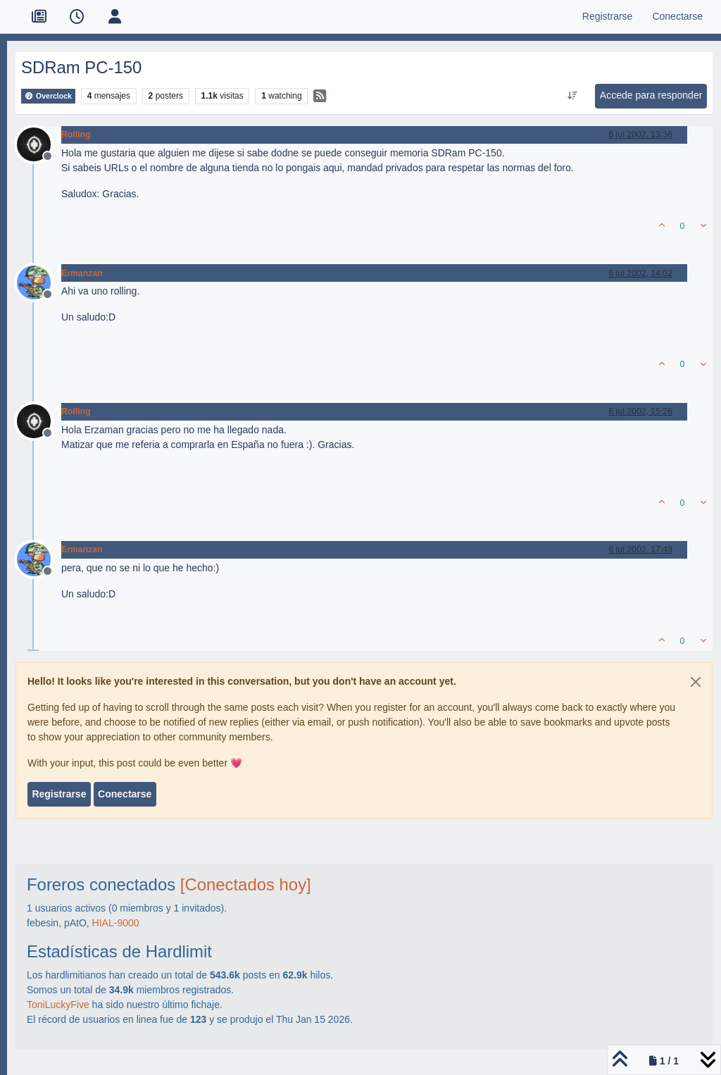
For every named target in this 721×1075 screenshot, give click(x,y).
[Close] (695, 682)
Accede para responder (651, 95)
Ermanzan (82, 273)
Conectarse (124, 794)
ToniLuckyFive (58, 1004)
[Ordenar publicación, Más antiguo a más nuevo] (572, 96)
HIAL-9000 (115, 922)
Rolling (76, 134)
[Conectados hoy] (245, 884)
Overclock (48, 96)
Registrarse (59, 794)
